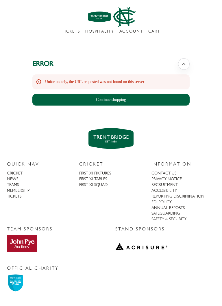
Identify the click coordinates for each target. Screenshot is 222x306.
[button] (111, 100)
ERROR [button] (42, 63)
